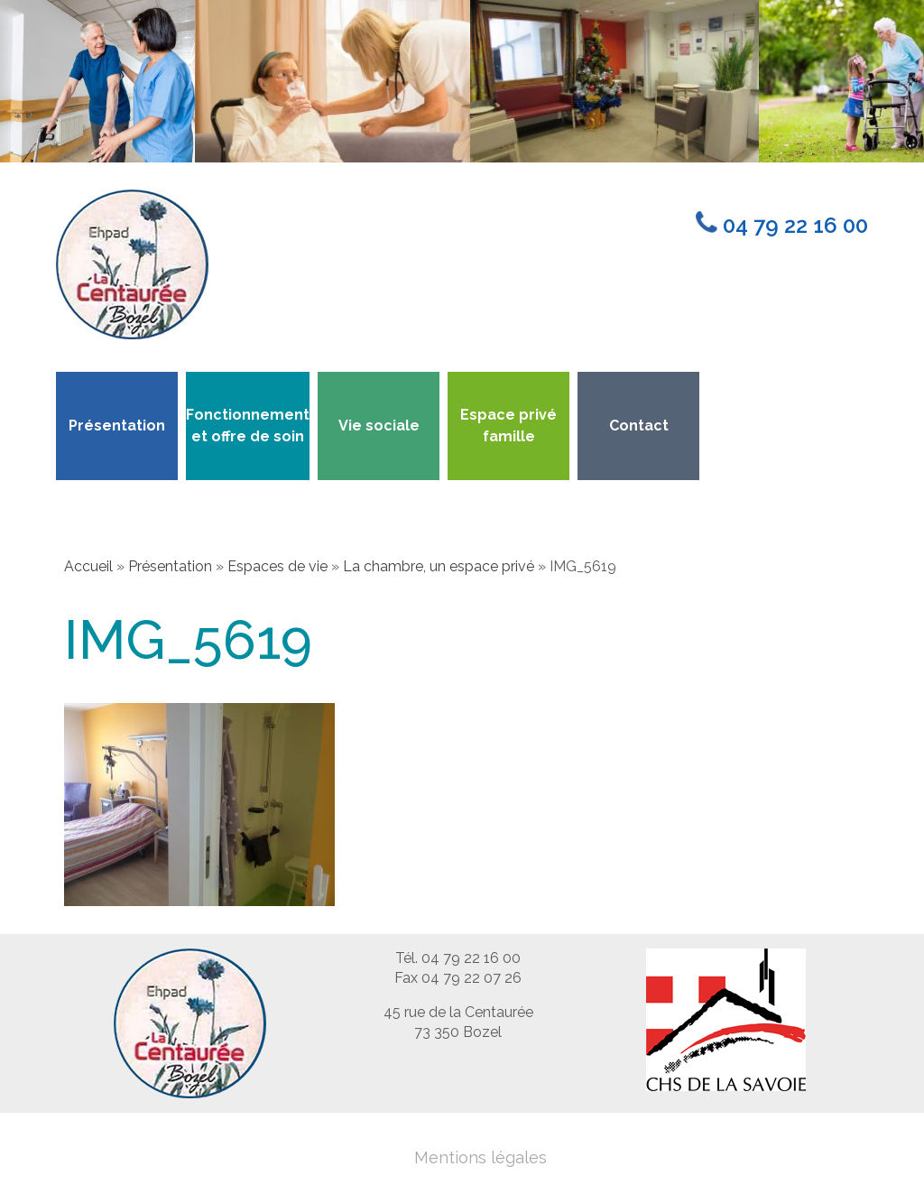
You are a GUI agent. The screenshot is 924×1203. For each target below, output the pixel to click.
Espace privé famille (508, 425)
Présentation (117, 425)
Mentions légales (480, 1157)
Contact (639, 425)
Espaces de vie (277, 566)
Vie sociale (379, 425)
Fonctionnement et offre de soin (248, 425)
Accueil (88, 566)
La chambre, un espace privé (438, 566)
